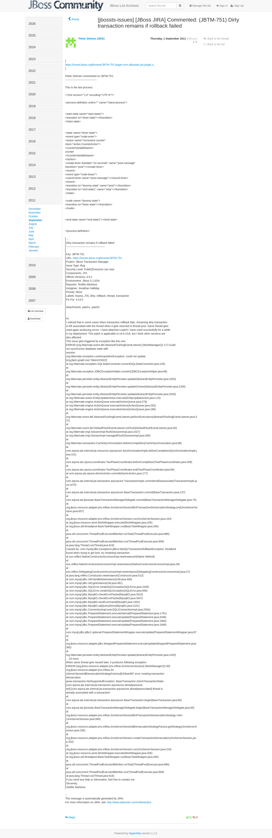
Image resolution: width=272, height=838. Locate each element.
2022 (32, 71)
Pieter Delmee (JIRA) (92, 38)
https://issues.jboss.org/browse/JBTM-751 (97, 257)
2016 (32, 141)
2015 (32, 153)
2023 (32, 59)
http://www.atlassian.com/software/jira (129, 802)
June (31, 231)
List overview (35, 311)
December (35, 208)
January (33, 250)
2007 (32, 300)
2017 (32, 129)
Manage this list (200, 5)
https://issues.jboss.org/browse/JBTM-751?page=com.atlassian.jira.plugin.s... (110, 64)
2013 (32, 177)
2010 (32, 265)
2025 (32, 35)
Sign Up (237, 5)
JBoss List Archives (83, 5)
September (35, 220)
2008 (32, 288)
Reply (70, 817)
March (32, 242)
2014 (32, 165)
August (33, 223)
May (31, 235)
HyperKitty (135, 833)
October (33, 216)
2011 (32, 200)
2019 (32, 106)
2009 (32, 277)
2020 (32, 94)
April (31, 239)
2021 (32, 82)
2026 (32, 24)
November (35, 212)
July (31, 227)
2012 (32, 188)
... (67, 239)
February (34, 246)
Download (34, 318)
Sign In (222, 5)
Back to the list (214, 44)
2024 (32, 47)
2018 (32, 118)
